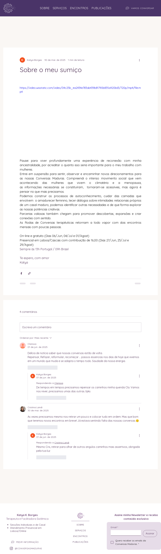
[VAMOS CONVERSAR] (139, 8)
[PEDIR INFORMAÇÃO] (27, 542)
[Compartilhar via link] (29, 273)
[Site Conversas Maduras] (8, 8)
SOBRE (80, 524)
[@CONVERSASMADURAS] (27, 548)
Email (114, 527)
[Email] (125, 532)
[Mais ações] (139, 60)
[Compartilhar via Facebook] (21, 273)
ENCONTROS (80, 536)
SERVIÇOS (80, 530)
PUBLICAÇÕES (80, 541)
